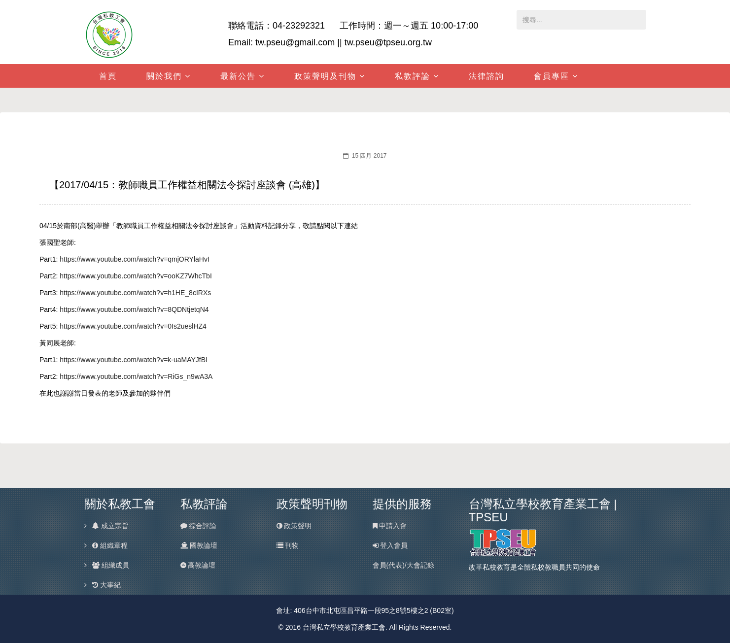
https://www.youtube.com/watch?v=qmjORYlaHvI (134, 259)
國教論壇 (199, 545)
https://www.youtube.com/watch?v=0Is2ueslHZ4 (133, 326)
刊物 (288, 545)
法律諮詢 (486, 76)
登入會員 (390, 545)
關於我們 (164, 76)
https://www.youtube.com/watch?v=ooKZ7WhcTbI (136, 276)
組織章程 (109, 545)
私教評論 (412, 76)
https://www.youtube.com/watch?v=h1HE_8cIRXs (135, 293)
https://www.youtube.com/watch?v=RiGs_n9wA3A (136, 376)
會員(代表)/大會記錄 (403, 565)
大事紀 (106, 585)
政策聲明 (294, 526)
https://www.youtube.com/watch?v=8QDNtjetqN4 (134, 309)
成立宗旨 (110, 526)
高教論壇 (198, 565)
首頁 (108, 76)
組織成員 (110, 565)
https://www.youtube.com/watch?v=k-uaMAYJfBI (134, 360)
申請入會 (390, 526)
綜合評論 (198, 526)
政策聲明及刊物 (325, 76)
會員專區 (551, 76)
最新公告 (238, 76)
